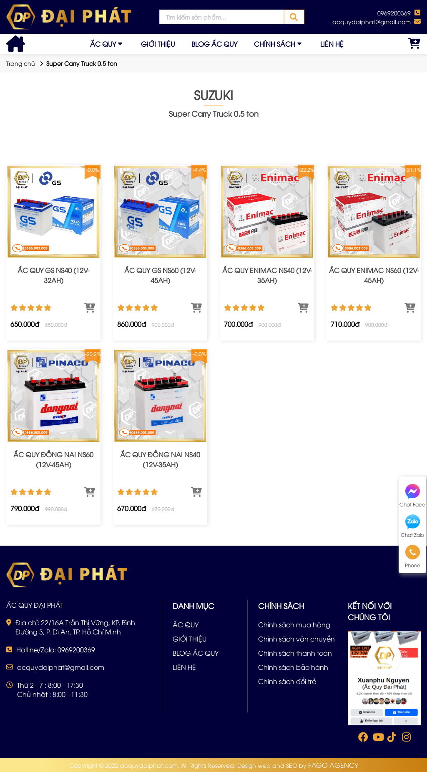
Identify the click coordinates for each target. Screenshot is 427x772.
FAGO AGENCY (333, 764)
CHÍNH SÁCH (274, 43)
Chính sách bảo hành (293, 667)
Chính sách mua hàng (294, 624)
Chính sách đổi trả (287, 681)
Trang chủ (20, 63)
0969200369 (394, 13)
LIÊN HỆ (332, 43)
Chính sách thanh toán (295, 652)
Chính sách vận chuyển (296, 638)
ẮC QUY (103, 43)
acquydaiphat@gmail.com (371, 21)
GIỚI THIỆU (158, 43)
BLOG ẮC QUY (214, 43)
